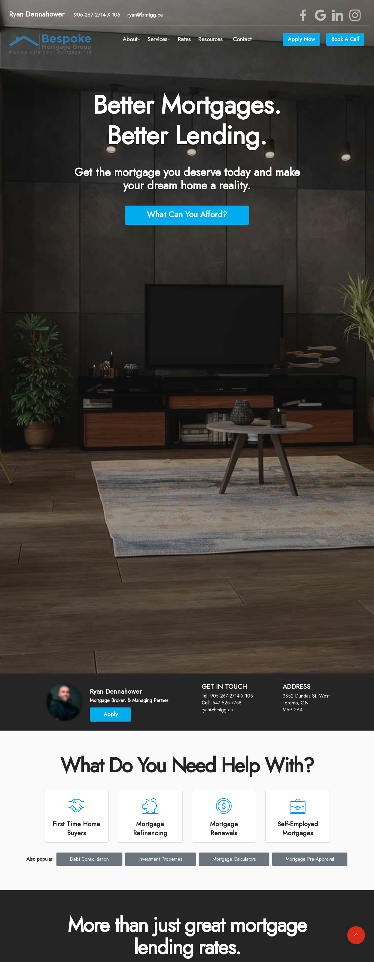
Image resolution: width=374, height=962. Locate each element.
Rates (184, 39)
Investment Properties (160, 859)
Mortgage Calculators (234, 859)
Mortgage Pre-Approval (310, 859)
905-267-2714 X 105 (97, 15)
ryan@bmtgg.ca (145, 15)
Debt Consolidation (89, 859)
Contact (242, 39)
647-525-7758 (227, 702)
